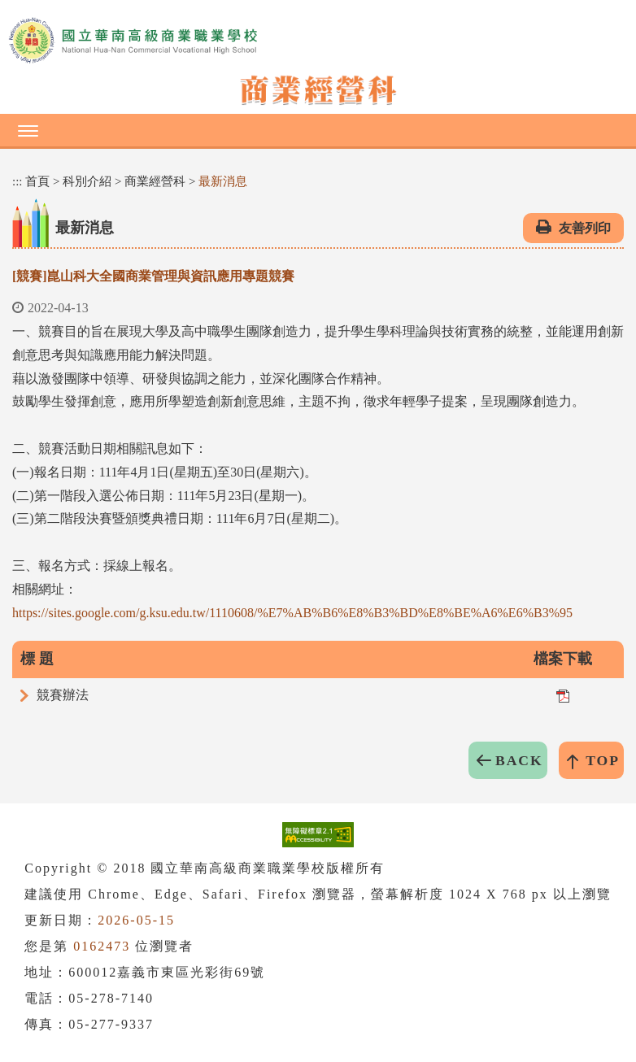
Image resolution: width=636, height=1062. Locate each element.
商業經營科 (154, 181)
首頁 (37, 181)
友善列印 (585, 228)
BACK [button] (519, 760)
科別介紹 (87, 181)
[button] (318, 130)
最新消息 (222, 181)
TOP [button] (603, 760)
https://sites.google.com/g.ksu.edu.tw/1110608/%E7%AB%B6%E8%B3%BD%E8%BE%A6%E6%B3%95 (292, 613)
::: (17, 181)
